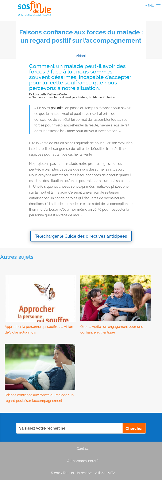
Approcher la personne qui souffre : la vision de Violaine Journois (39, 329)
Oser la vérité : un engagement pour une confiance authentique (111, 329)
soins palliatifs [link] (52, 108)
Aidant (81, 56)
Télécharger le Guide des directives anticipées (81, 236)
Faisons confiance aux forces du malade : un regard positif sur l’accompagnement (39, 398)
